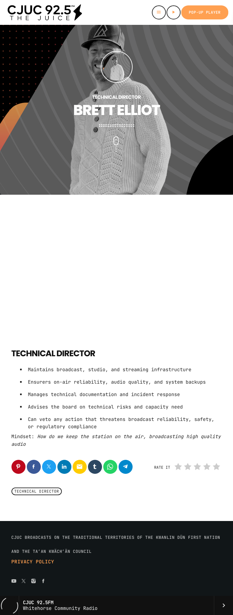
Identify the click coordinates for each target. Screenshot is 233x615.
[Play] (173, 12)
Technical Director (36, 491)
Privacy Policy (32, 562)
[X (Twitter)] (23, 581)
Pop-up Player (205, 12)
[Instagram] (33, 581)
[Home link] (44, 12)
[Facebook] (43, 581)
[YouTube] (14, 581)
